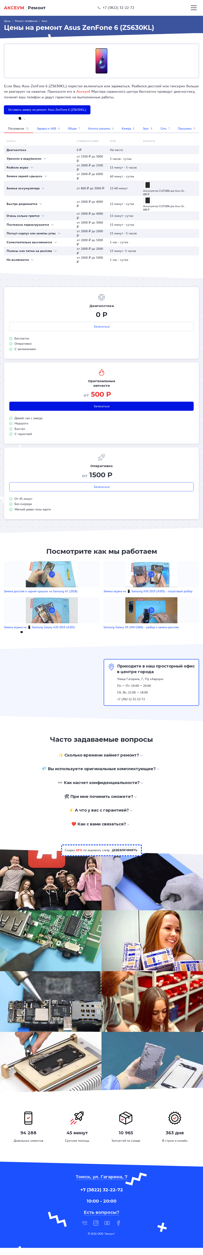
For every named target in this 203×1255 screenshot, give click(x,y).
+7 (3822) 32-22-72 (116, 8)
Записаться (102, 326)
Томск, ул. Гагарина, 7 (102, 1184)
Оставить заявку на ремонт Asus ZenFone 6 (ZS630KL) (47, 109)
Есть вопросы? (101, 1219)
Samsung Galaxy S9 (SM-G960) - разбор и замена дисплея (97, 632)
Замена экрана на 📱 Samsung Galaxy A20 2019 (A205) (167, 593)
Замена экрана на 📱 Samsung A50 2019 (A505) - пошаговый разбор (101, 593)
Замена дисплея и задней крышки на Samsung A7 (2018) (34, 593)
